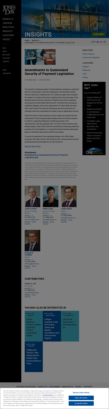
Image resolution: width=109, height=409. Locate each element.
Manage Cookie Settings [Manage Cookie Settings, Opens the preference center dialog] (81, 392)
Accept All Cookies (81, 403)
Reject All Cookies (81, 398)
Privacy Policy (48, 395)
